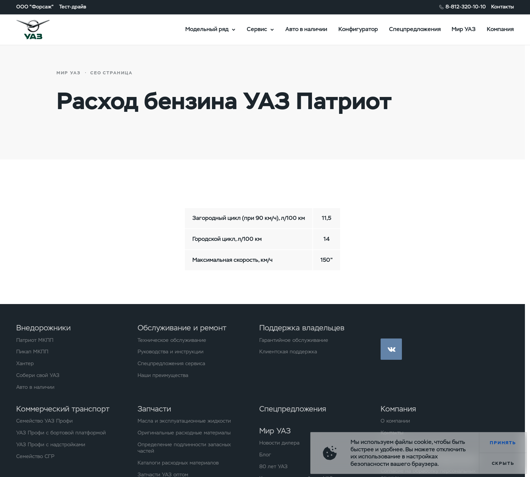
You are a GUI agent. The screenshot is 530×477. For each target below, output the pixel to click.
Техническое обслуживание (172, 340)
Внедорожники (43, 327)
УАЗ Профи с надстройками (50, 445)
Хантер (25, 363)
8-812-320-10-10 (465, 7)
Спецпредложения (415, 29)
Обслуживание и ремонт (182, 327)
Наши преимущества (163, 375)
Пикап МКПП (32, 352)
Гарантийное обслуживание (293, 340)
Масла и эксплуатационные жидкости (184, 421)
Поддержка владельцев (301, 327)
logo (42, 29)
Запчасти (154, 408)
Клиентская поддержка (288, 352)
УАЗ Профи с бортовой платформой (61, 433)
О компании (395, 421)
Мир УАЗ (464, 29)
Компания (500, 29)
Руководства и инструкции (170, 352)
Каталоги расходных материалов (178, 463)
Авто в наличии (306, 29)
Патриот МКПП (34, 340)
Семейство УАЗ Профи (44, 421)
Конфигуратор (358, 29)
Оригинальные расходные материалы (184, 433)
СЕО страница (111, 73)
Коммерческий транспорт (63, 408)
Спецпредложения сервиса (171, 363)
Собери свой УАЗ (37, 375)
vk (391, 349)
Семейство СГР (35, 456)
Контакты (502, 7)
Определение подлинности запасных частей (184, 448)
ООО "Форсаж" (35, 7)
